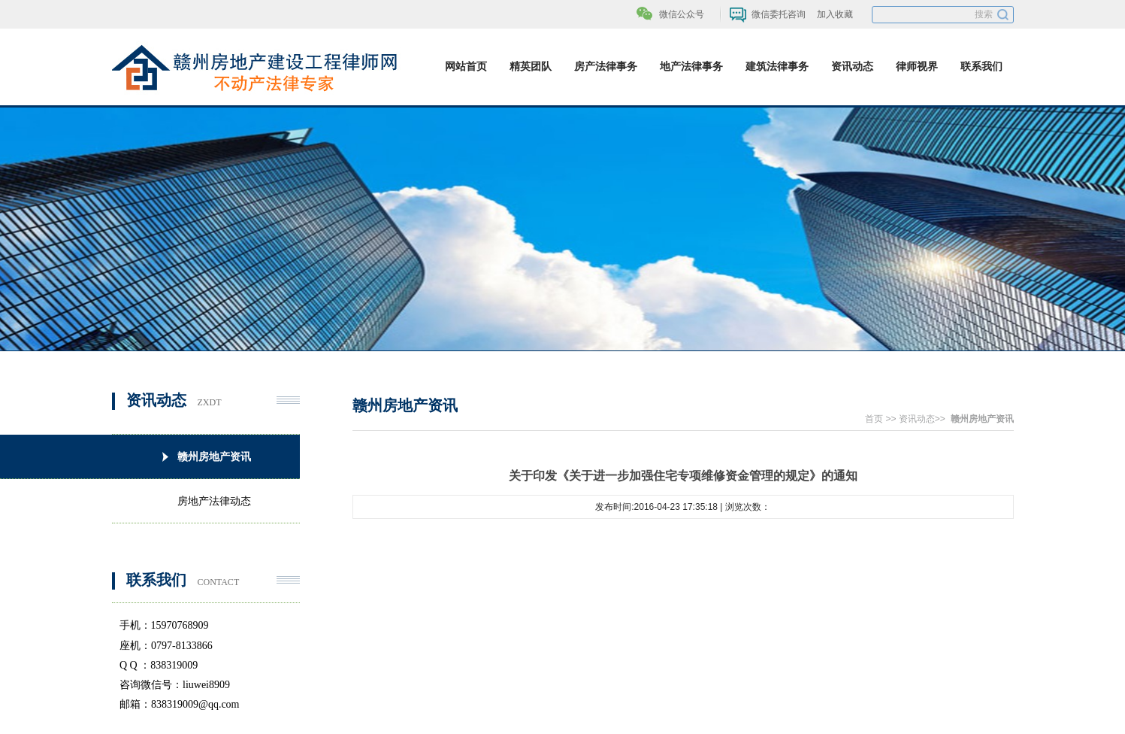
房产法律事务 (605, 66)
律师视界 (917, 66)
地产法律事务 (691, 66)
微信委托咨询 (779, 14)
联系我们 (981, 66)
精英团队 (531, 66)
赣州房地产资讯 (982, 419)
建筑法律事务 (777, 66)
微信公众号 (681, 14)
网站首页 (466, 66)
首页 (874, 419)
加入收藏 (835, 14)
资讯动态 (852, 66)
